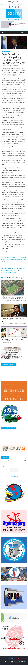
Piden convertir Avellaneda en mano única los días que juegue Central (13, 298)
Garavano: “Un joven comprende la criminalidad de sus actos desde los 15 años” (14, 319)
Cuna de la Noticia (15, 65)
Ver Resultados (14, 476)
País (9, 51)
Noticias (4, 51)
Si (3, 464)
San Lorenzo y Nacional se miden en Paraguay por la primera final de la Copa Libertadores (14, 260)
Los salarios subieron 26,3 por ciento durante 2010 (13, 340)
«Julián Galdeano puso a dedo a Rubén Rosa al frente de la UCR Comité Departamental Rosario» (13, 270)
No (3, 466)
